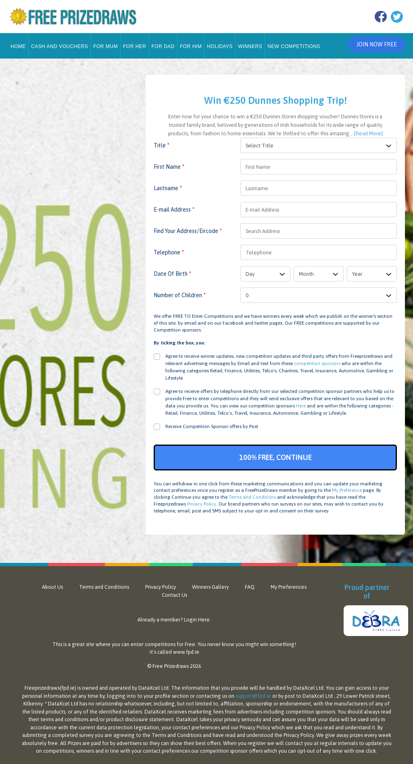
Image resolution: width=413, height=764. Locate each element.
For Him (191, 43)
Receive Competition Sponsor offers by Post (211, 423)
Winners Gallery (210, 584)
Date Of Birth (172, 270)
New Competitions (293, 43)
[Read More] (368, 130)
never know (220, 641)
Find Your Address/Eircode (188, 228)
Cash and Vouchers (59, 43)
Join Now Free (375, 43)
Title (161, 142)
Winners (250, 43)
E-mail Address (174, 206)
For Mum (105, 43)
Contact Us (174, 592)
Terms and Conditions (252, 494)
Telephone (169, 249)
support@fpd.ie (253, 693)
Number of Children (180, 292)
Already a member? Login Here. (174, 616)
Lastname (168, 185)
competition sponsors (317, 360)
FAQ (249, 584)
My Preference (347, 487)
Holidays (220, 43)
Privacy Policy (201, 501)
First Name (169, 163)
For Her (134, 43)
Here (301, 402)
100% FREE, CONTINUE (275, 454)
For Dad (163, 43)
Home (18, 43)
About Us (52, 584)
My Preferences (289, 584)
